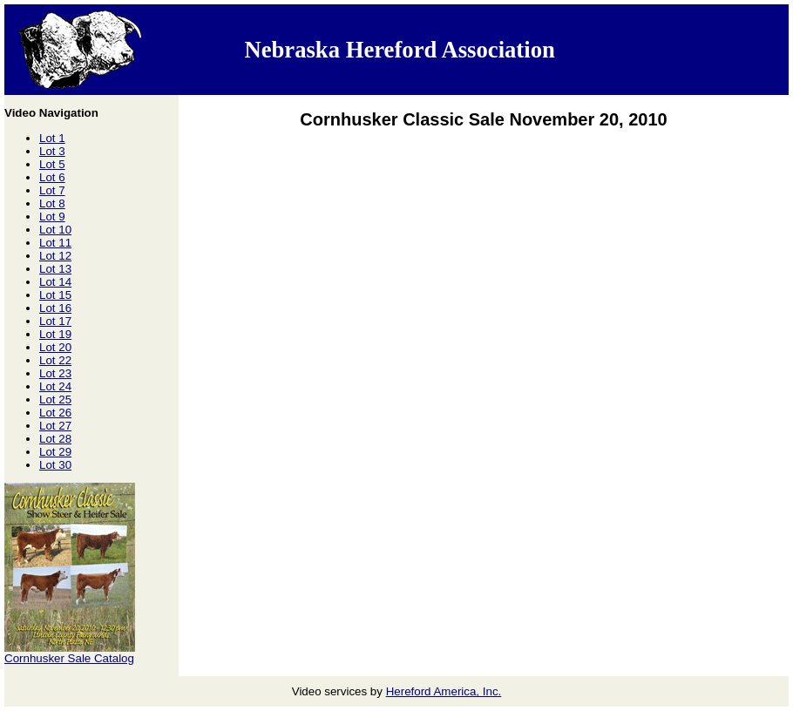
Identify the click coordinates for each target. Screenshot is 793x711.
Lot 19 (55, 334)
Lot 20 (55, 347)
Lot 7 (52, 190)
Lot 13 (55, 268)
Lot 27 (55, 425)
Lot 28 (55, 438)
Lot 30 (55, 464)
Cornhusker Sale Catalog (69, 658)
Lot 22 (55, 360)
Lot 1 (52, 138)
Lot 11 (55, 242)
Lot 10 (55, 229)
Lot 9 (52, 216)
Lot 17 (55, 321)
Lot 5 (52, 164)
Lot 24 (55, 386)
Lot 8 (52, 203)
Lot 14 (55, 281)
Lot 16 (55, 308)
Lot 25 (55, 399)
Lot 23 (55, 373)
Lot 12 (55, 255)
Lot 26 (55, 412)
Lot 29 (55, 451)
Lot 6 (52, 177)
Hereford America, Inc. (444, 691)
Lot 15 (55, 294)
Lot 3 (52, 151)
